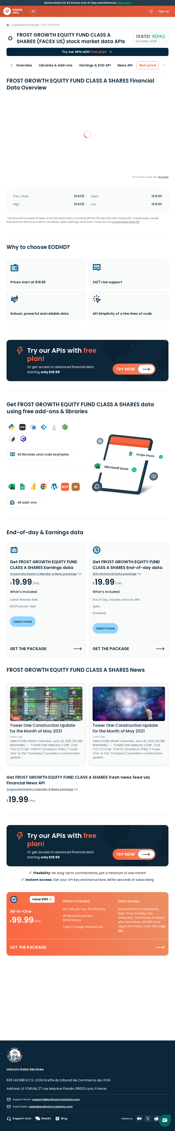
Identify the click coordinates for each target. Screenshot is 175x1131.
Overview (24, 65)
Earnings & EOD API (95, 65)
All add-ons (23, 502)
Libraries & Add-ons (56, 65)
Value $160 (42, 900)
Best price (148, 65)
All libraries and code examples (39, 454)
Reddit (43, 1118)
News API (125, 65)
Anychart (163, 177)
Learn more (123, 2)
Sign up (163, 11)
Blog (61, 1118)
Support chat (19, 1118)
